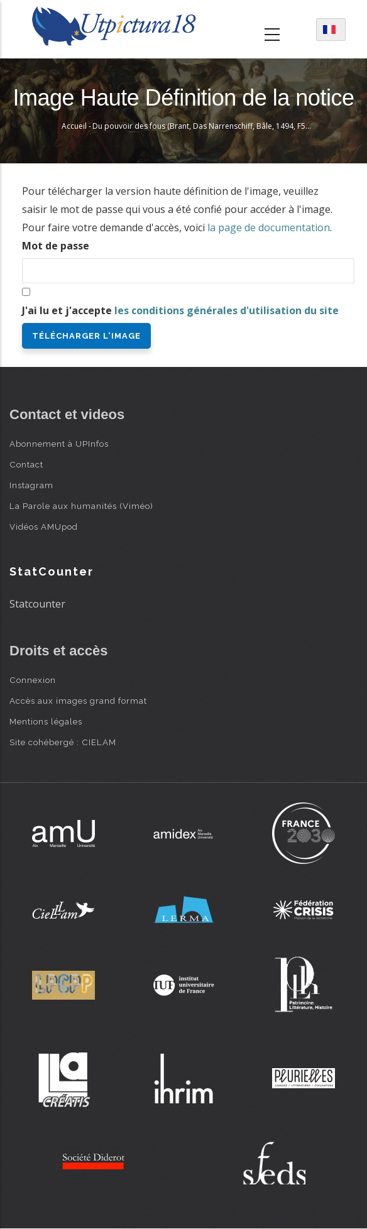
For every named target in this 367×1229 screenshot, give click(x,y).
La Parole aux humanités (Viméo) (81, 506)
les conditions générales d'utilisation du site (226, 310)
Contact (26, 464)
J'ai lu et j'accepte (180, 310)
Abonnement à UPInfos (59, 444)
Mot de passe (55, 246)
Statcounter (37, 604)
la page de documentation (268, 227)
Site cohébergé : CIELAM (62, 742)
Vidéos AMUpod (43, 527)
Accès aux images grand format (78, 701)
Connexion (32, 680)
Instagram (31, 485)
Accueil (74, 126)
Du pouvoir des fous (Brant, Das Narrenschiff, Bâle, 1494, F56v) (203, 126)
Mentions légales (45, 721)
